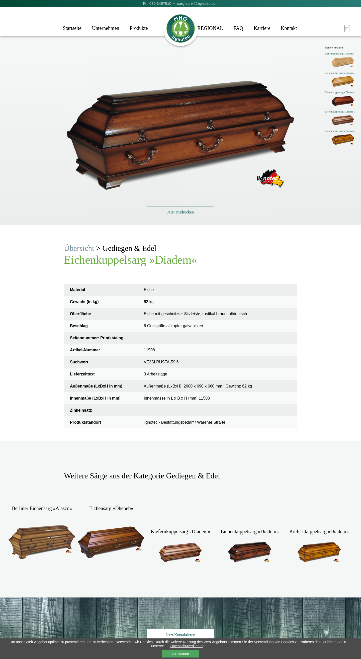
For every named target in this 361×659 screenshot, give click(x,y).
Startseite (72, 28)
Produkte (139, 28)
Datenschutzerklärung (187, 646)
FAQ (238, 28)
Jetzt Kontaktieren (180, 635)
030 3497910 (160, 3)
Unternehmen (105, 28)
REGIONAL (210, 28)
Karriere (262, 28)
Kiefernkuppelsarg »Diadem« (339, 73)
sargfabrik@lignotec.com (197, 3)
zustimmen (180, 654)
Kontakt (289, 28)
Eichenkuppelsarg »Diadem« (339, 53)
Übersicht (79, 248)
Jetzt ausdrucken (180, 212)
